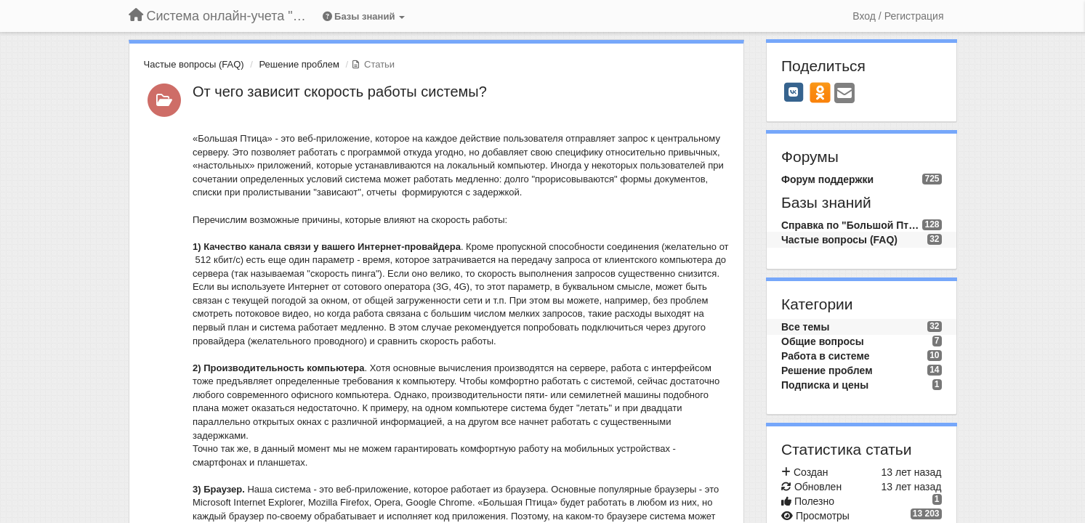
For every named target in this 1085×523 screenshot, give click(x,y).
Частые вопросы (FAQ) (194, 64)
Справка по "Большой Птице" (851, 225)
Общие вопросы (822, 341)
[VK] (793, 92)
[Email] (844, 94)
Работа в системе (825, 356)
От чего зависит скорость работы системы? (340, 92)
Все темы (805, 327)
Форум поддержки (827, 179)
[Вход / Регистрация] (898, 16)
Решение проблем (299, 64)
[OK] (820, 92)
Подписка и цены (824, 385)
